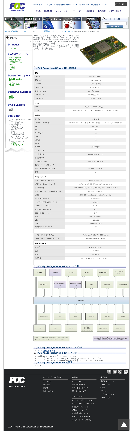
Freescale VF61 (15, 63)
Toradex (71, 31)
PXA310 (12, 66)
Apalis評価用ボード (46, 351)
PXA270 (12, 70)
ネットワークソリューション (83, 403)
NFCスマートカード (79, 410)
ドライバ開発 (105, 398)
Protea (11, 86)
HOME (38, 11)
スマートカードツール (80, 388)
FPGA (102, 388)
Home (7, 31)
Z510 (11, 99)
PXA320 (12, 64)
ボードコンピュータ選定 (81, 417)
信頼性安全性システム (80, 413)
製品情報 (48, 11)
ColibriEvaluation (15, 79)
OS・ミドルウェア (79, 391)
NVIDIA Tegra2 (14, 61)
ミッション (47, 381)
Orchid (11, 82)
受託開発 (90, 11)
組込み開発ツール (78, 385)
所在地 (45, 388)
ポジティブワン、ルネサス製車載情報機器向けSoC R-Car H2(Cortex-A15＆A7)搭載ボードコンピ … (78, 5)
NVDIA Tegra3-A (15, 58)
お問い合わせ (115, 11)
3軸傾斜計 (14, 143)
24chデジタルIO (17, 145)
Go (115, 26)
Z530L (11, 95)
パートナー (78, 11)
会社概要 (102, 11)
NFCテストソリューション (82, 400)
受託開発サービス (107, 381)
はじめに (14, 48)
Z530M (11, 97)
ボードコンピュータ (26, 31)
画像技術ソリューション (81, 407)
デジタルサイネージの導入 (82, 420)
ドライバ (103, 391)
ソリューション (62, 11)
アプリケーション (107, 394)
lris (10, 81)
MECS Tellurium (15, 84)
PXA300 (12, 68)
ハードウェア (105, 385)
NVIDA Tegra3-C (15, 59)
